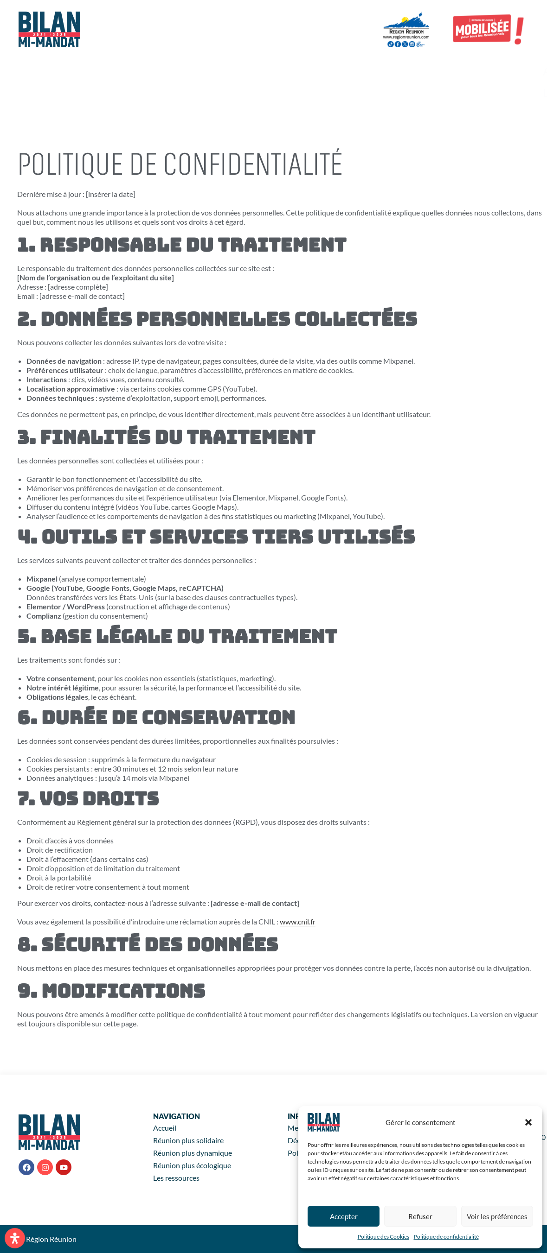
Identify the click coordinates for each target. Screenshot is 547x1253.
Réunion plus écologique (192, 1165)
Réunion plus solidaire (188, 1140)
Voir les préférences (497, 1216)
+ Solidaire (276, 71)
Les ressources (233, 93)
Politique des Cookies (383, 1236)
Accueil (214, 71)
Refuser (420, 1216)
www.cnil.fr (297, 921)
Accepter (344, 1216)
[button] (528, 1122)
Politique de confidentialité (446, 1236)
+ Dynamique (355, 71)
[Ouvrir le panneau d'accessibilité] (15, 1238)
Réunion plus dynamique (192, 1152)
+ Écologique (438, 71)
